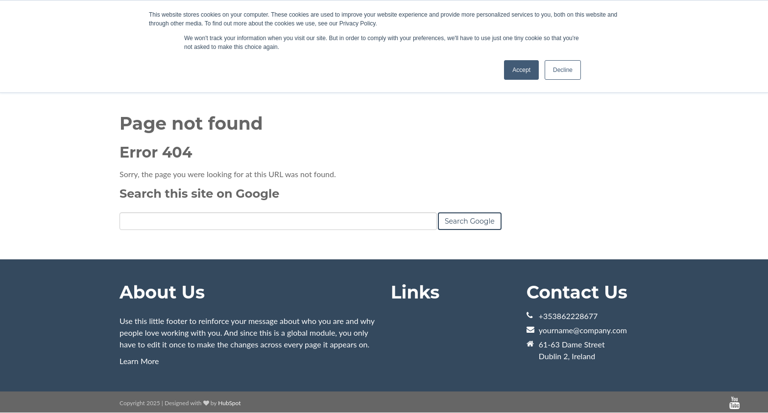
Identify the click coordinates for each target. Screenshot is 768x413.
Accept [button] (521, 70)
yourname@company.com (583, 330)
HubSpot (229, 403)
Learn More (139, 361)
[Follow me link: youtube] (734, 403)
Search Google (470, 221)
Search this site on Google (199, 193)
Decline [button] (563, 70)
